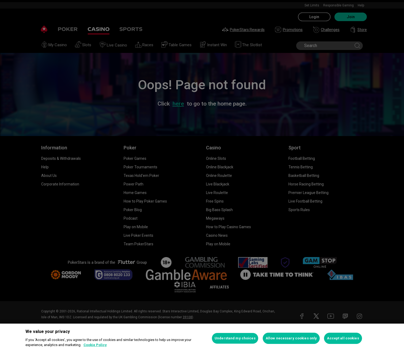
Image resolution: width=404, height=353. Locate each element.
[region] (202, 338)
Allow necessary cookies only (291, 338)
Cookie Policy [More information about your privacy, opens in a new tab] (95, 345)
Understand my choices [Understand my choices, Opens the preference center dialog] (235, 338)
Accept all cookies (343, 338)
